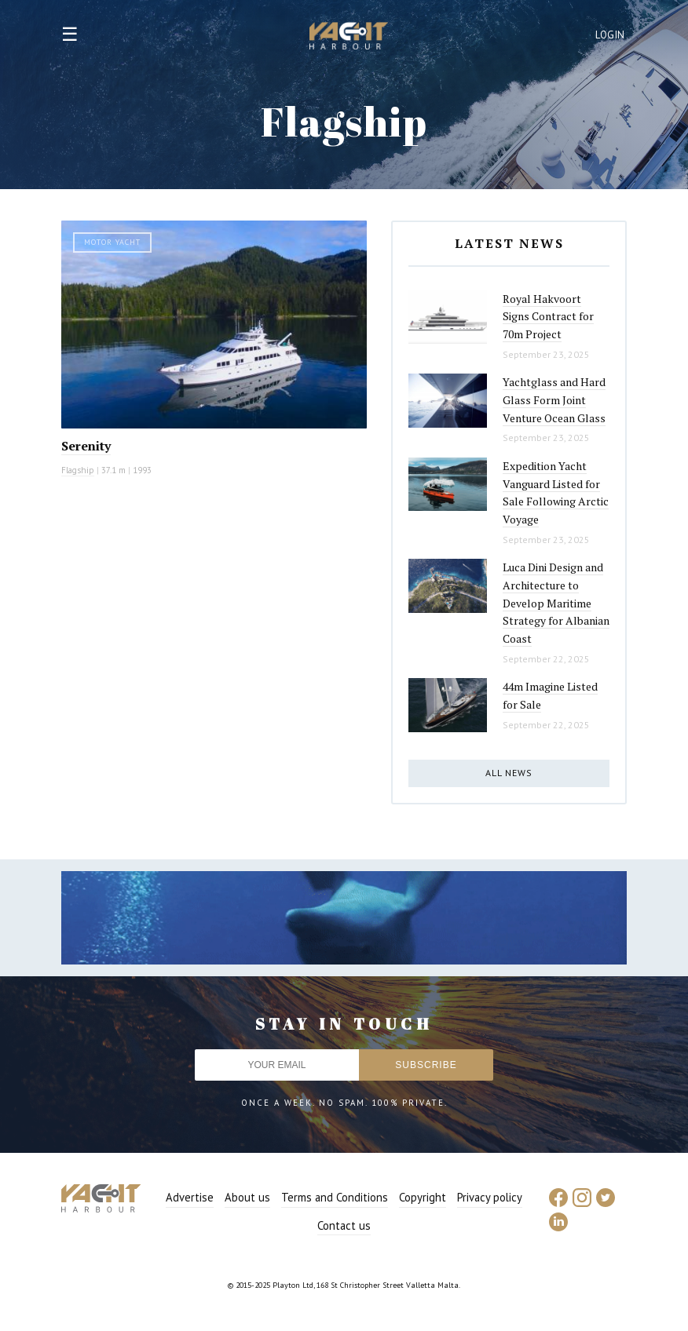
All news (508, 773)
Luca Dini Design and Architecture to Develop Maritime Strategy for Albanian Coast (556, 603)
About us (247, 1197)
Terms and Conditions (334, 1197)
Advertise (190, 1197)
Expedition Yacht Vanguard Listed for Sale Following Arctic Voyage (556, 492)
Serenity (86, 445)
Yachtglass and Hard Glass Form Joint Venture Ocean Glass (554, 399)
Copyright (422, 1197)
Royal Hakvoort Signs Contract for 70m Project (548, 316)
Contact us (344, 1225)
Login (610, 35)
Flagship (77, 470)
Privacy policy (489, 1197)
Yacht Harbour (348, 37)
